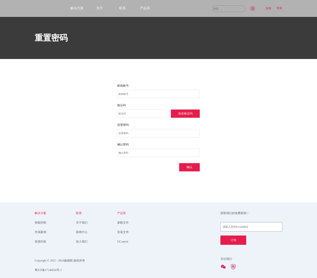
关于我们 (82, 222)
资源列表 (40, 241)
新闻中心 (82, 232)
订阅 (233, 240)
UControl (122, 241)
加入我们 (82, 241)
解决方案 (77, 8)
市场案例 (40, 232)
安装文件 (123, 232)
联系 (122, 8)
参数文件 (123, 222)
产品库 (145, 8)
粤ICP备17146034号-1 (48, 270)
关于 (99, 8)
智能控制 (40, 222)
